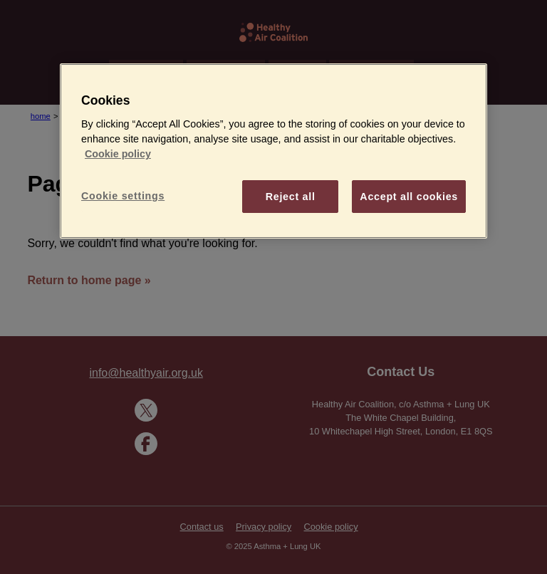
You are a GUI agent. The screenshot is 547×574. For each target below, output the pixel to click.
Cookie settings (123, 196)
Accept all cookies (409, 196)
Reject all (291, 196)
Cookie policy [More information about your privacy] (118, 154)
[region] (273, 151)
